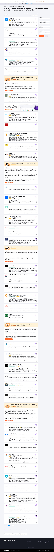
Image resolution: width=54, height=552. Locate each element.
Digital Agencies (9, 6)
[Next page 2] (9, 525)
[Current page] (13, 525)
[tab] (6, 530)
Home (5, 6)
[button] (45, 1)
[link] (23, 1)
